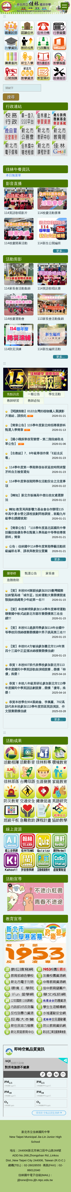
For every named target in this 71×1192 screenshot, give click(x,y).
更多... (60, 251)
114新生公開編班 (49, 243)
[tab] (14, 383)
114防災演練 (12, 349)
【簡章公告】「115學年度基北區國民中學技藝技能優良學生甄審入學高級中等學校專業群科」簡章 (35, 532)
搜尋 (11, 97)
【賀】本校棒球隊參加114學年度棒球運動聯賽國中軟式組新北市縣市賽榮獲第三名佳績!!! (35, 614)
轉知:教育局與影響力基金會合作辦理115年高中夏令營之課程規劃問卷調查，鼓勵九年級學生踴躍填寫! (35, 514)
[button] (7, 379)
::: (4, 16)
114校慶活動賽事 (49, 212)
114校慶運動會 (14, 318)
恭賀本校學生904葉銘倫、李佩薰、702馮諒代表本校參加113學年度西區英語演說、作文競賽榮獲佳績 (35, 706)
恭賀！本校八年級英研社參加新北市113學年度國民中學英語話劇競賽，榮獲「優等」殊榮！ (35, 688)
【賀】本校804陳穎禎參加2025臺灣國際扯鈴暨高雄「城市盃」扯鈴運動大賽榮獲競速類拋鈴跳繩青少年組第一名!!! (35, 595)
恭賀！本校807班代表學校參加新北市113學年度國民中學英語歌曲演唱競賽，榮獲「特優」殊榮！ (35, 669)
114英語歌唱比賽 (49, 288)
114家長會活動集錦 (17, 288)
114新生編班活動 (49, 349)
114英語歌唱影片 (15, 212)
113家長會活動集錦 (50, 318)
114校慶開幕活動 (15, 243)
